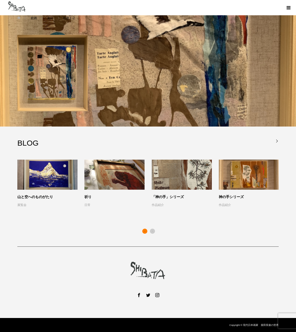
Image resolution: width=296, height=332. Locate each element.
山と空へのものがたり (35, 197)
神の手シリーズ (231, 197)
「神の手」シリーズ (168, 197)
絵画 (34, 18)
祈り (88, 197)
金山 (50, 18)
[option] (151, 184)
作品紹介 (158, 205)
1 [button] (144, 231)
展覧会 (22, 205)
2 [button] (152, 231)
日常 (87, 205)
